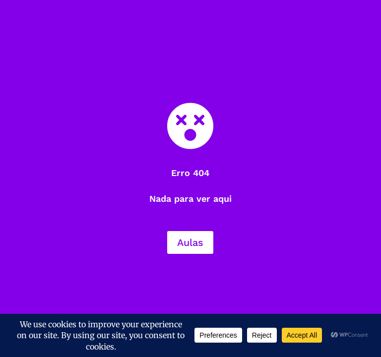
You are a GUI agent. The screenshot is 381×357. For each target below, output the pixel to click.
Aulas (190, 242)
